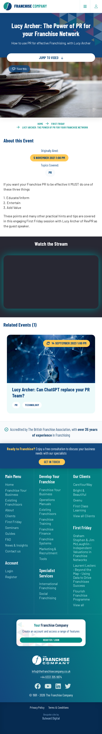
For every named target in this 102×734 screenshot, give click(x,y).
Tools (43, 559)
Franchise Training (46, 521)
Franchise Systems (46, 541)
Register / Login (51, 640)
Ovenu (77, 500)
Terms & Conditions (58, 707)
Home (40, 123)
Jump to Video (48, 57)
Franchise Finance (46, 531)
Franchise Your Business (16, 492)
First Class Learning (80, 508)
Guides (10, 533)
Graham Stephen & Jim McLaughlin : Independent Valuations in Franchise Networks (83, 548)
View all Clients (84, 516)
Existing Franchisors (13, 502)
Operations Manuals (47, 502)
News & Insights (16, 545)
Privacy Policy (37, 707)
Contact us (13, 551)
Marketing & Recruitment (48, 551)
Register (11, 577)
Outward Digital (51, 718)
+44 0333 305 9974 (51, 677)
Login (9, 571)
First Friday (58, 123)
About (9, 510)
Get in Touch (52, 462)
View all (78, 605)
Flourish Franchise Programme (81, 595)
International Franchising (48, 586)
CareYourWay (82, 484)
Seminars (12, 528)
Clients (10, 516)
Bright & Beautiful (79, 492)
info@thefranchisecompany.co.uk (51, 671)
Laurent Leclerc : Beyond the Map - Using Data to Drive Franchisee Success (84, 575)
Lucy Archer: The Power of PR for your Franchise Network (55, 127)
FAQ (8, 539)
